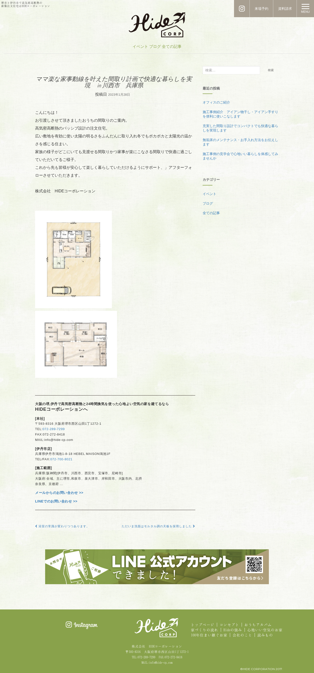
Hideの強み (232, 630)
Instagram (82, 625)
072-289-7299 (54, 429)
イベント (140, 46)
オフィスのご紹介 (216, 102)
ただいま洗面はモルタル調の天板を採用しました (158, 526)
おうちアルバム (258, 625)
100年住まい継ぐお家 (209, 635)
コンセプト (229, 625)
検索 (271, 70)
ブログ (155, 46)
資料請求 (285, 9)
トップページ (202, 625)
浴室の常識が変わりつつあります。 (62, 526)
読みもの (265, 635)
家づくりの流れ (204, 630)
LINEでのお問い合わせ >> (56, 501)
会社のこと (242, 635)
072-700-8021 (61, 459)
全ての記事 (172, 46)
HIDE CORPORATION (157, 24)
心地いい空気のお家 (265, 630)
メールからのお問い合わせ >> (59, 493)
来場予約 (261, 9)
